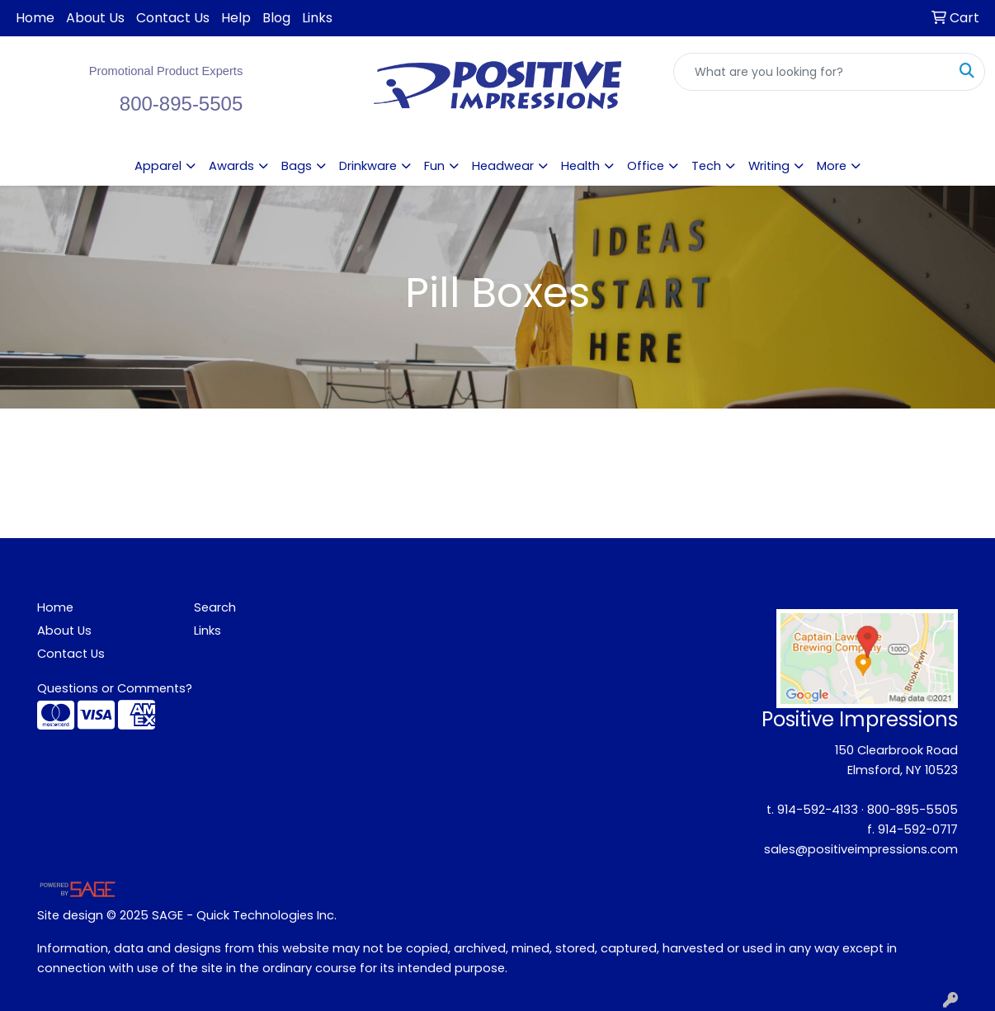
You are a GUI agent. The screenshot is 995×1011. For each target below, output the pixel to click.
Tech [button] (706, 166)
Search (215, 607)
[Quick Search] (811, 72)
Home (35, 17)
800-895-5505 (912, 809)
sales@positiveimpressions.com (861, 849)
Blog (276, 17)
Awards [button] (231, 166)
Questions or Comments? (114, 688)
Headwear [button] (503, 166)
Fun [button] (434, 166)
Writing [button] (769, 166)
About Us (95, 17)
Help (236, 17)
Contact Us (173, 17)
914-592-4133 (817, 809)
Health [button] (580, 166)
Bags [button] (296, 166)
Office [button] (645, 166)
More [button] (831, 166)
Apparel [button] (158, 166)
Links (317, 17)
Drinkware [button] (368, 166)
